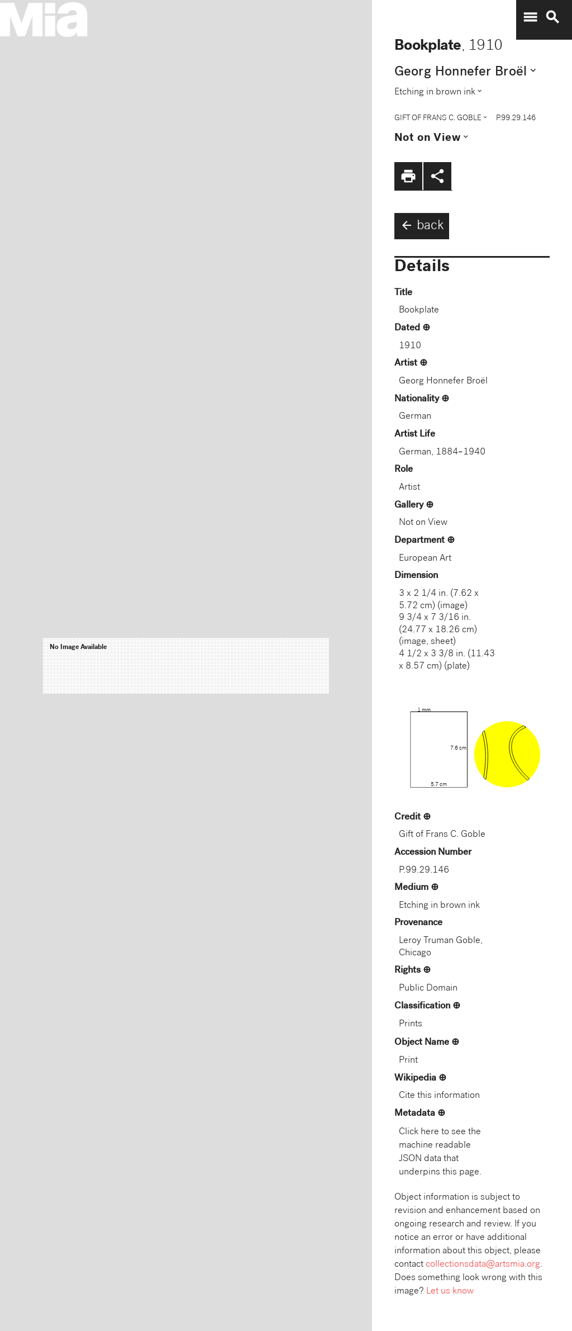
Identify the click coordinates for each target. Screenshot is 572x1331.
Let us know (450, 1291)
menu (530, 17)
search (552, 17)
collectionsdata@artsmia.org (483, 1265)
